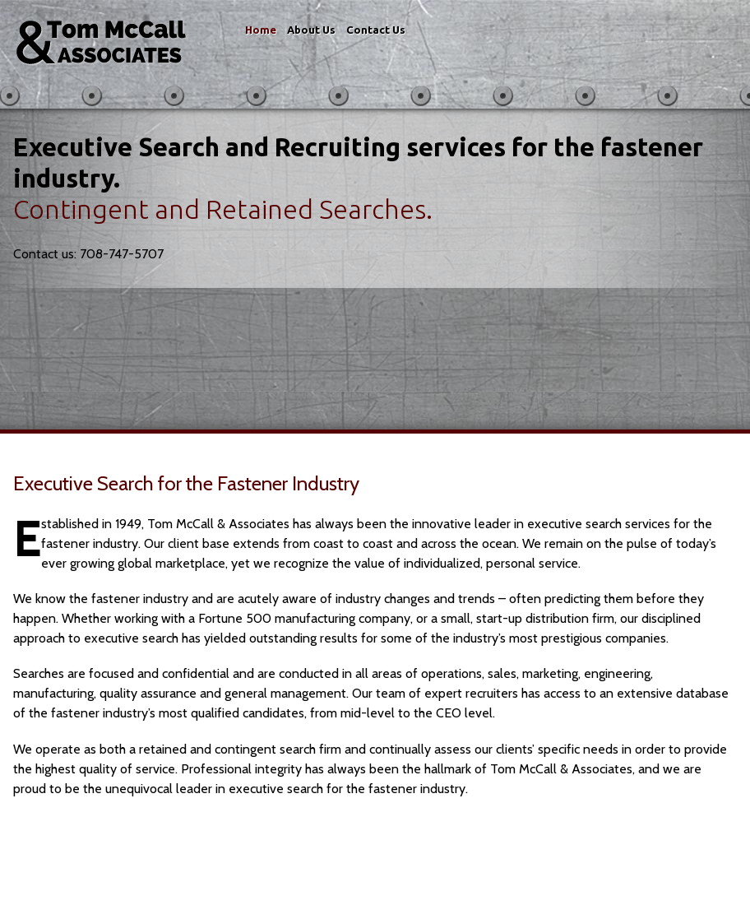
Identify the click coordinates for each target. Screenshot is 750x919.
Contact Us (375, 29)
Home (260, 29)
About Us (311, 29)
